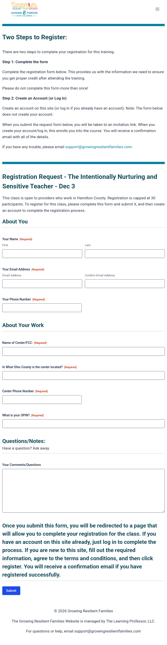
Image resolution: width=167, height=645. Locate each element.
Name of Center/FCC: (24, 343)
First (5, 245)
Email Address (11, 275)
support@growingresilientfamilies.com (98, 147)
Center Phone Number (25, 391)
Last (88, 245)
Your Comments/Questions (21, 465)
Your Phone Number (23, 300)
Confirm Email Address (100, 275)
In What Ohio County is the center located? (39, 367)
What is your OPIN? (23, 415)
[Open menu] (157, 8)
